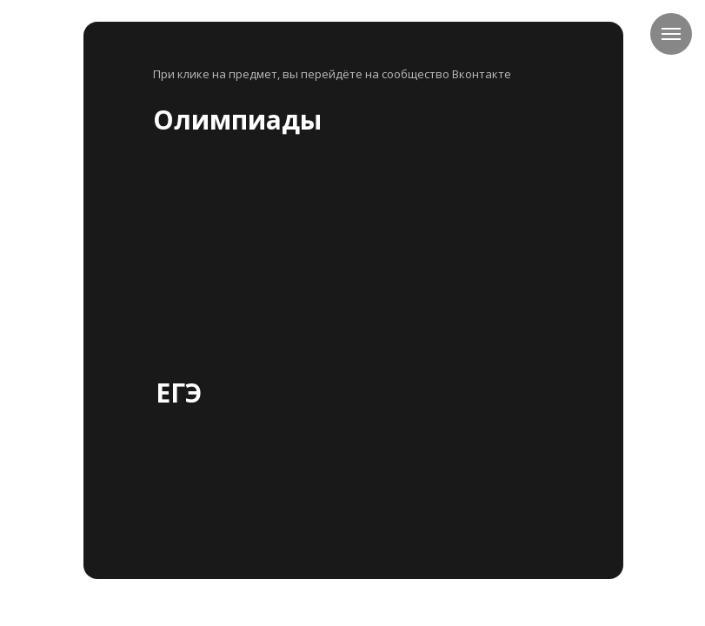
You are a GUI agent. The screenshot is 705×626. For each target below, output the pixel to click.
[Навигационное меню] (671, 34)
